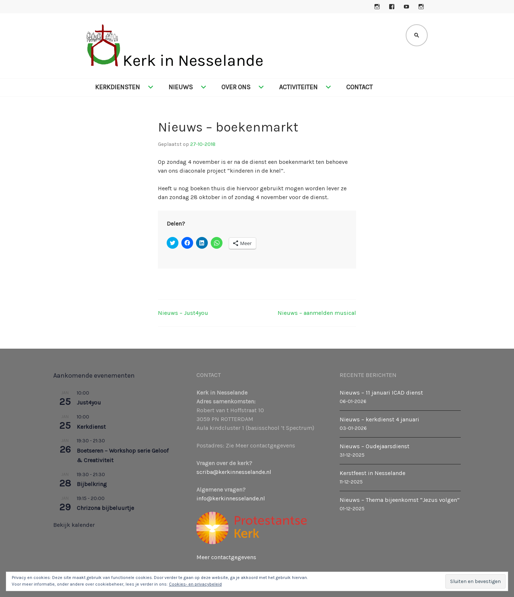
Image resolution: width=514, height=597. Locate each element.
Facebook (392, 6)
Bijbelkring (92, 484)
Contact (359, 87)
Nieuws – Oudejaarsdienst (374, 446)
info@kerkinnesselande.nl (230, 498)
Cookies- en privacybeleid (195, 584)
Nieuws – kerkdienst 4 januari (379, 419)
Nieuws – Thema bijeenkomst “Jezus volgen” (400, 499)
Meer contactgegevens (226, 557)
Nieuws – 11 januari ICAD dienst (381, 392)
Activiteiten (298, 87)
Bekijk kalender (74, 524)
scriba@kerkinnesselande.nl (233, 471)
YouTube (406, 6)
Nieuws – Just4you (183, 312)
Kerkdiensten (117, 87)
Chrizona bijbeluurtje (105, 507)
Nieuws (181, 87)
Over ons (235, 87)
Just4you (89, 402)
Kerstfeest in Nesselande (372, 473)
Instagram (377, 6)
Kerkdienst (91, 426)
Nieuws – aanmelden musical (317, 312)
